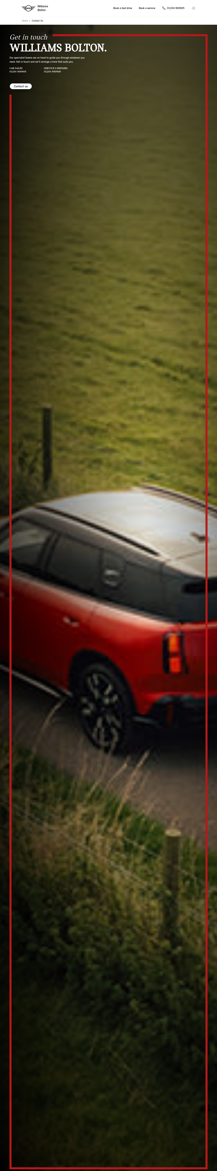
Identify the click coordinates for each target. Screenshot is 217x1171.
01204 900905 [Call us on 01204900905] (176, 8)
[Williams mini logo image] (35, 8)
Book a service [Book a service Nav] (147, 8)
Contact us (21, 86)
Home (25, 21)
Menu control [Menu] (193, 8)
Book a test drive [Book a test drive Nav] (122, 8)
